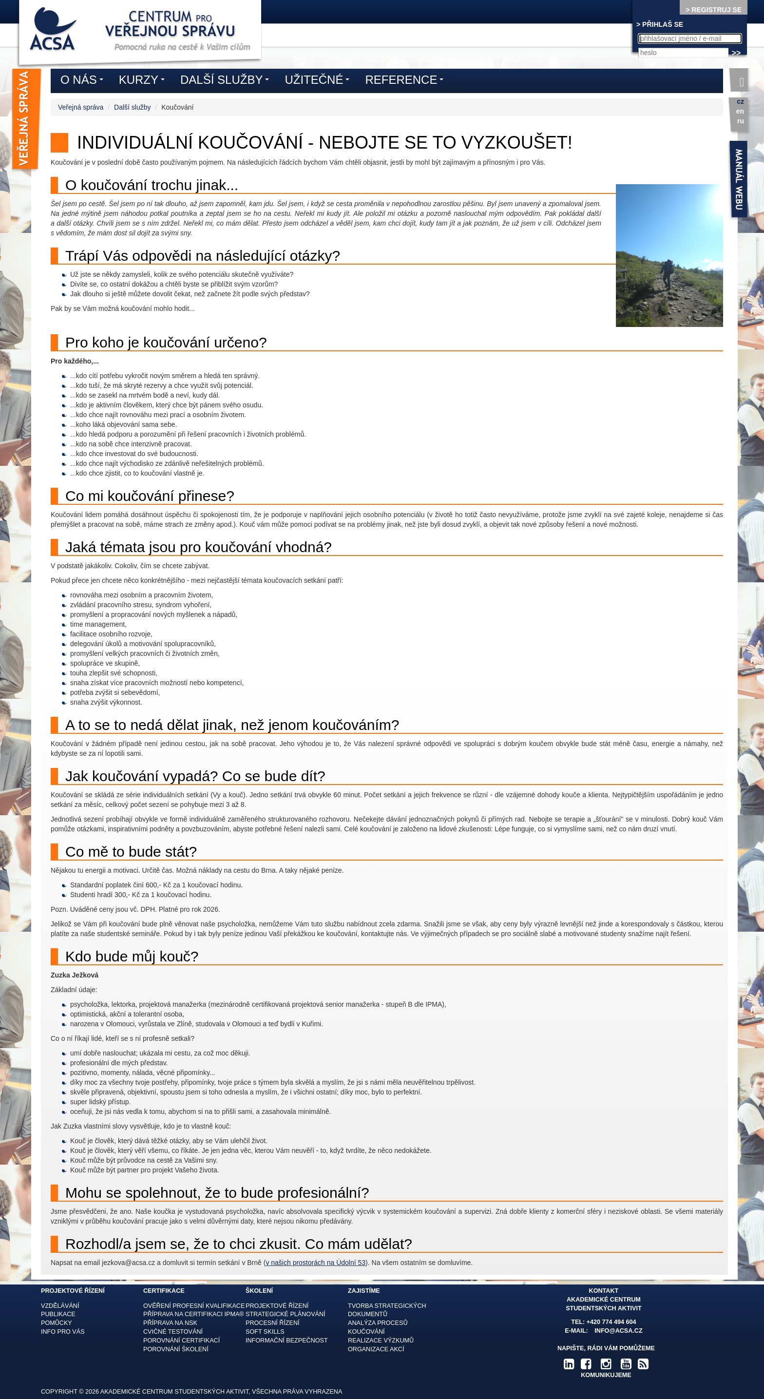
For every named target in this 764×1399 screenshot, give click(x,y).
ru (740, 121)
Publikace (58, 1314)
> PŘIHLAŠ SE (659, 24)
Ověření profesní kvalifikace (194, 1306)
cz (740, 101)
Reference (406, 81)
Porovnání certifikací (181, 1340)
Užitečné (319, 81)
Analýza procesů (377, 1323)
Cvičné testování (173, 1331)
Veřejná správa (80, 107)
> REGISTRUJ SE (714, 10)
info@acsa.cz (618, 1330)
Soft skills (265, 1331)
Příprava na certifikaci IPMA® (193, 1314)
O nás (84, 81)
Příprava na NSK (170, 1323)
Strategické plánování (285, 1314)
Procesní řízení (273, 1323)
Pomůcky (56, 1323)
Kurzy (144, 81)
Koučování (366, 1331)
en (740, 111)
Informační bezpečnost (287, 1340)
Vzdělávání (60, 1306)
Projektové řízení (277, 1306)
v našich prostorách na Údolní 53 (315, 1262)
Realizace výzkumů (381, 1340)
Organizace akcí (376, 1349)
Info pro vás (63, 1331)
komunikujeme (606, 1375)
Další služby (132, 107)
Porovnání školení (176, 1349)
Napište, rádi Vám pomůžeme (606, 1348)
